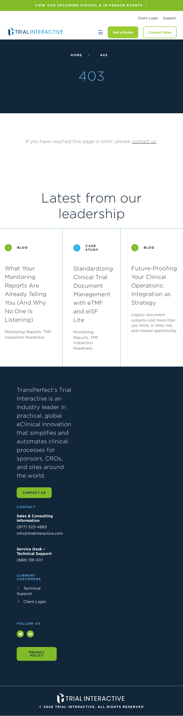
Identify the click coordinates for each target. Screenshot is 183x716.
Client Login (148, 18)
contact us (144, 141)
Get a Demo (123, 32)
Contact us (34, 492)
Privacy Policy (37, 654)
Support (170, 18)
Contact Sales (159, 32)
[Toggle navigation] (100, 32)
